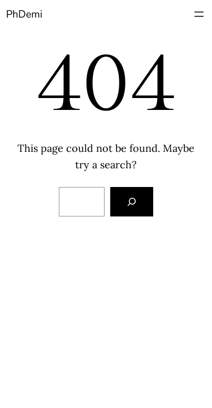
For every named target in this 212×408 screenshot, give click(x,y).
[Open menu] (199, 14)
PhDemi (24, 14)
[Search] (131, 201)
